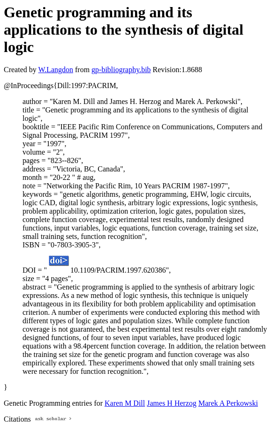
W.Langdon (55, 70)
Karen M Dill (125, 403)
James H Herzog (171, 403)
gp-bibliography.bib (121, 70)
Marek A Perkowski (228, 403)
